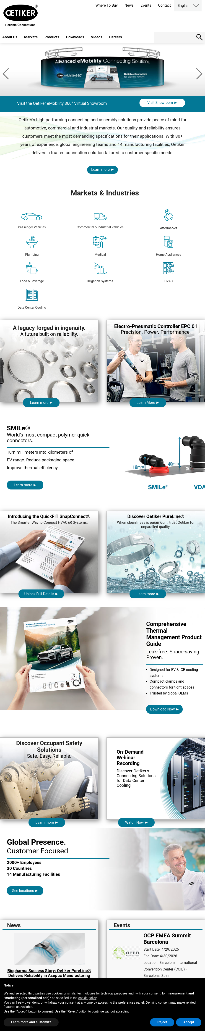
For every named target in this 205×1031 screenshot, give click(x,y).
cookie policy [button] (87, 998)
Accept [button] (188, 1022)
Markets (31, 37)
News (129, 5)
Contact (164, 5)
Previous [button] (5, 73)
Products (51, 37)
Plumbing (32, 246)
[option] (102, 89)
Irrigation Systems (100, 272)
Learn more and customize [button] (31, 1022)
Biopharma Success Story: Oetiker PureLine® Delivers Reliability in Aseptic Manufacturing (49, 973)
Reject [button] (162, 1022)
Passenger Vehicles (32, 221)
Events (145, 5)
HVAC (168, 272)
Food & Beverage (32, 272)
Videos (96, 37)
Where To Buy (107, 5)
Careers (115, 37)
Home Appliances (168, 246)
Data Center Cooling (32, 299)
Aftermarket (168, 219)
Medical (100, 246)
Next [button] (199, 73)
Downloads (75, 37)
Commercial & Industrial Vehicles (100, 221)
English (183, 5)
